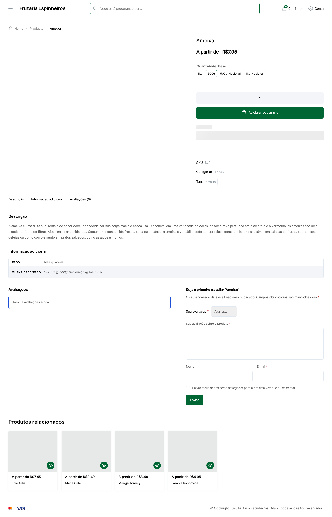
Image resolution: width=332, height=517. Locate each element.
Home (18, 28)
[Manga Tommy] (139, 451)
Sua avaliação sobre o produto (208, 323)
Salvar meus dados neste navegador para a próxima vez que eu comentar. (244, 388)
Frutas (219, 172)
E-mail (262, 366)
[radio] (200, 73)
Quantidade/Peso (211, 66)
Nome (191, 366)
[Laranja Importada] (192, 451)
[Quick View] (50, 465)
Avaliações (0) (80, 199)
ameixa (211, 181)
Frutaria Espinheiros (42, 8)
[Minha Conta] (316, 8)
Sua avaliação (197, 311)
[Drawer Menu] (10, 8)
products (36, 28)
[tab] (16, 199)
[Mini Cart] (292, 8)
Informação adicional (47, 199)
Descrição (16, 199)
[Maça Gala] (86, 451)
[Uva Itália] (32, 451)
